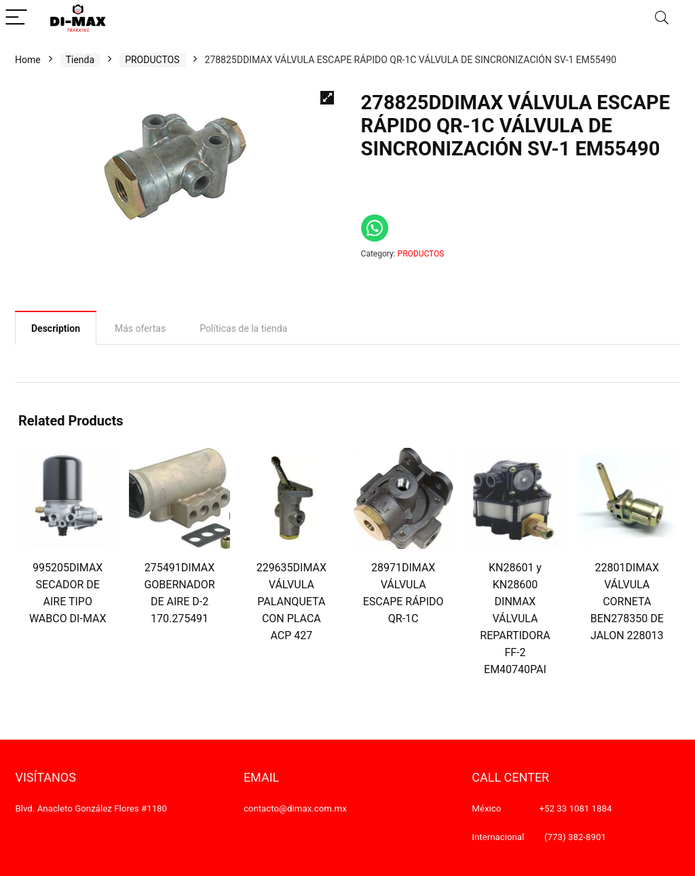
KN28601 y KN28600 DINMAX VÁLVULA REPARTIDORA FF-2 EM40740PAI (515, 618)
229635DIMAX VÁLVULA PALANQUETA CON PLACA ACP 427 (291, 601)
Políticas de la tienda (243, 328)
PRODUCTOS (152, 59)
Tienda (80, 59)
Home (28, 59)
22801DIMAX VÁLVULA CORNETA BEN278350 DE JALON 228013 (627, 601)
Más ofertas (140, 328)
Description (55, 328)
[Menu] (16, 18)
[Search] (661, 18)
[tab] (55, 328)
